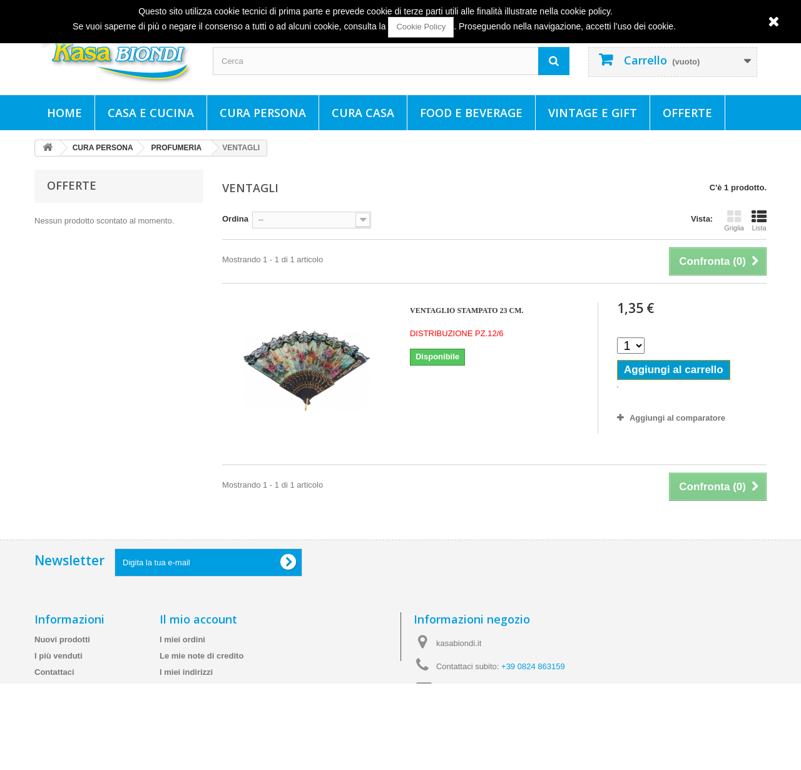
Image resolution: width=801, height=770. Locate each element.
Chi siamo (53, 721)
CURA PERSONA (263, 112)
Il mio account (198, 619)
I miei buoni (182, 704)
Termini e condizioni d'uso (85, 704)
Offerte (687, 112)
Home (64, 112)
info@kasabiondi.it (494, 689)
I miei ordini (182, 639)
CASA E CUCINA (151, 112)
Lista (759, 220)
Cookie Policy (421, 26)
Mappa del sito (62, 753)
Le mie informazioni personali (217, 688)
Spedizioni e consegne (78, 688)
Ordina (235, 218)
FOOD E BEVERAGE (471, 112)
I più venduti (58, 655)
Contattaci (54, 672)
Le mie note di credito (201, 655)
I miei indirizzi (186, 672)
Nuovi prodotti (62, 639)
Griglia (734, 220)
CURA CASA (363, 112)
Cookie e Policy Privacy (80, 737)
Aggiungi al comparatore (677, 418)
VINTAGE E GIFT (592, 112)
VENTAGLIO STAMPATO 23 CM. (467, 310)
